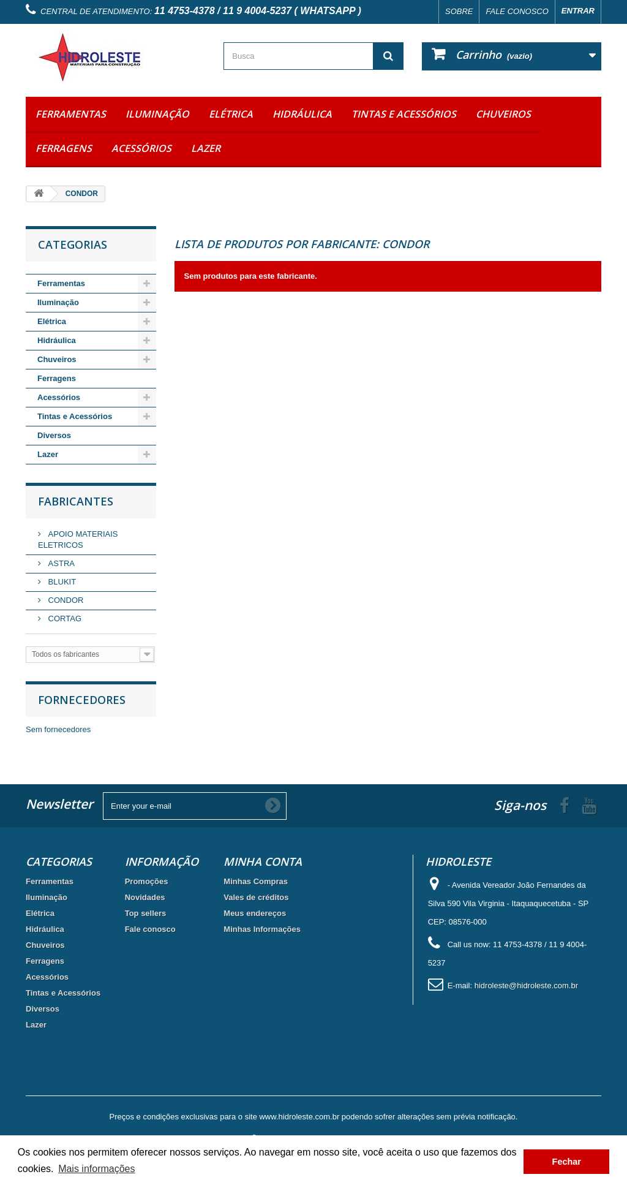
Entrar (578, 10)
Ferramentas (71, 114)
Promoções (146, 881)
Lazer (205, 148)
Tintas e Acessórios (403, 114)
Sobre (459, 11)
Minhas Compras (255, 881)
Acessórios (141, 148)
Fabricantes (75, 501)
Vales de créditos (255, 897)
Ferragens (64, 148)
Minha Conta (262, 861)
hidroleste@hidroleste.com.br (526, 985)
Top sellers (146, 913)
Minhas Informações (262, 929)
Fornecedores (82, 699)
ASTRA (60, 563)
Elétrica (231, 114)
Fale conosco (517, 11)
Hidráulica (302, 114)
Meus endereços (254, 913)
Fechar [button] (566, 1162)
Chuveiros (503, 114)
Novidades (145, 897)
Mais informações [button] (96, 1168)
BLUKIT (61, 581)
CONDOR (64, 600)
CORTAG (63, 618)
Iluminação (157, 114)
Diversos (54, 435)
